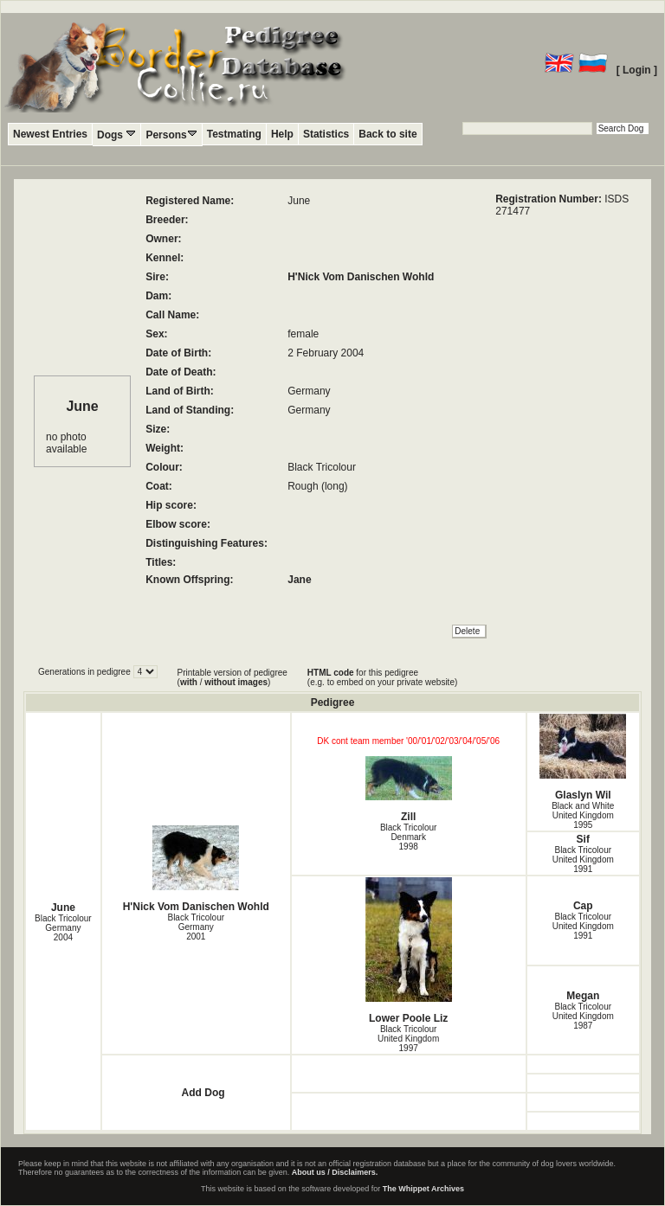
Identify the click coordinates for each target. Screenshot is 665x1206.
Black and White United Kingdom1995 (583, 815)
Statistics (326, 134)
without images (236, 682)
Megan (582, 996)
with (188, 682)
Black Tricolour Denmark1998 (408, 837)
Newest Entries (50, 134)
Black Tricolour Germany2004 (63, 928)
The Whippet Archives (423, 1188)
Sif (583, 839)
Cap (583, 906)
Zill (409, 789)
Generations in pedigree (85, 672)
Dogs (116, 134)
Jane (299, 580)
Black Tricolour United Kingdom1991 (583, 859)
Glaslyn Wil (583, 757)
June (63, 907)
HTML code (330, 672)
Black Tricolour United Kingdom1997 (408, 1038)
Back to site (387, 134)
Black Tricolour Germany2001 (195, 927)
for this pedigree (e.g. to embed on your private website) (382, 677)
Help (282, 134)
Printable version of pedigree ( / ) (232, 677)
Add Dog (203, 1093)
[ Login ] (637, 70)
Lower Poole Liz (409, 950)
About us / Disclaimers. (335, 1172)
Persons (171, 134)
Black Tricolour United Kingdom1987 (583, 1016)
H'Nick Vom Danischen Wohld (360, 277)
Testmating (234, 134)
